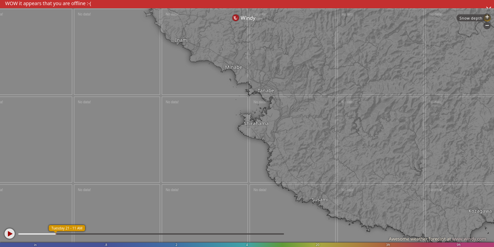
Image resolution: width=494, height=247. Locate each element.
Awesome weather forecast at (437, 239)
